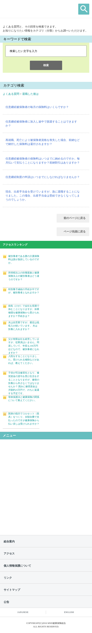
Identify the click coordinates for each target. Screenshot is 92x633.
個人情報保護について (17, 565)
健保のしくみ (23, 449)
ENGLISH (69, 612)
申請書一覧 (22, 507)
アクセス (9, 553)
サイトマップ (12, 589)
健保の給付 (22, 463)
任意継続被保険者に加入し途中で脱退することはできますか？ (41, 123)
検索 (46, 65)
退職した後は (30, 93)
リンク (8, 577)
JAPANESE (23, 612)
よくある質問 (11, 93)
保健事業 (20, 478)
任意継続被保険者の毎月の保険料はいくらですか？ (37, 107)
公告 (6, 602)
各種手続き (22, 492)
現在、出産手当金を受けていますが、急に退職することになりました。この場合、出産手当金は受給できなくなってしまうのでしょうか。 (42, 195)
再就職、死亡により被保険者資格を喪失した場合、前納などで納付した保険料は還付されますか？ (42, 142)
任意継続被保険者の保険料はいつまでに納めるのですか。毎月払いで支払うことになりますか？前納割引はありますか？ (42, 160)
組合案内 (9, 541)
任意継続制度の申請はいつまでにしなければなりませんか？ (42, 177)
